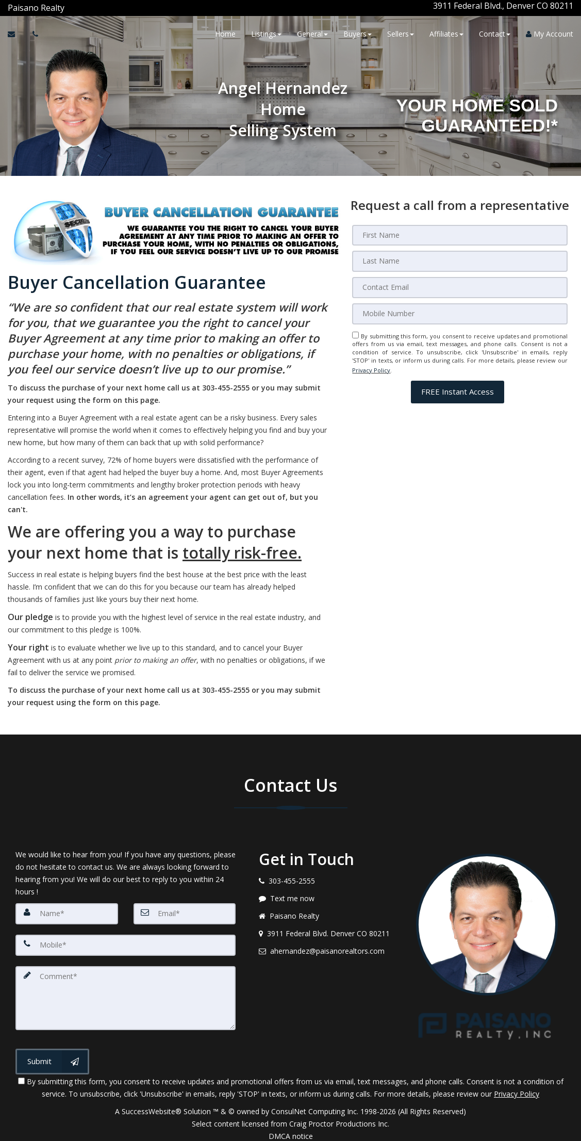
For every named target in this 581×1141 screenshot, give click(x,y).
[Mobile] (460, 308)
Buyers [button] (357, 32)
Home (225, 32)
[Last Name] (460, 256)
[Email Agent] (16, 32)
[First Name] (460, 230)
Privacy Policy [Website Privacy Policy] (371, 362)
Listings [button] (266, 32)
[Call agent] (65, 5)
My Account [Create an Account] (549, 32)
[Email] (460, 282)
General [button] (312, 32)
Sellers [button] (400, 32)
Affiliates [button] (446, 32)
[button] (457, 383)
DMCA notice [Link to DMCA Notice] (291, 1129)
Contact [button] (494, 32)
